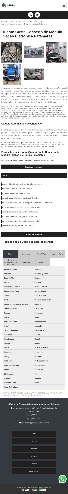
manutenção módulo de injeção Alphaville (17, 189)
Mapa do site (34, 471)
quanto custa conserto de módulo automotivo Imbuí (21, 221)
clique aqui (28, 161)
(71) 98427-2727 (16, 161)
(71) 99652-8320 (34, 419)
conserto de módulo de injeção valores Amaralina (20, 217)
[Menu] (64, 5)
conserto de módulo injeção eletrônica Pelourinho (20, 198)
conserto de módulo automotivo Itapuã (16, 193)
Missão (34, 449)
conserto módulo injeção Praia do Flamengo (18, 226)
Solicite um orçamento (34, 167)
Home (34, 434)
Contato (34, 464)
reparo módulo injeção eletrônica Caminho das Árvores (22, 184)
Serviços (34, 456)
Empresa (34, 441)
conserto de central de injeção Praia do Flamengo (20, 212)
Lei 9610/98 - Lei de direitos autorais (32, 395)
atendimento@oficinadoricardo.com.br (34, 423)
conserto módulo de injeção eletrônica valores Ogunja (21, 207)
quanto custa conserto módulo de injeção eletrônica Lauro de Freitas (27, 203)
